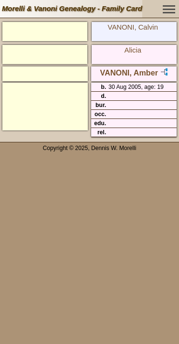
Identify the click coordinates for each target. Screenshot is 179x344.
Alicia (133, 50)
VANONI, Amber (129, 72)
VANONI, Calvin (133, 27)
